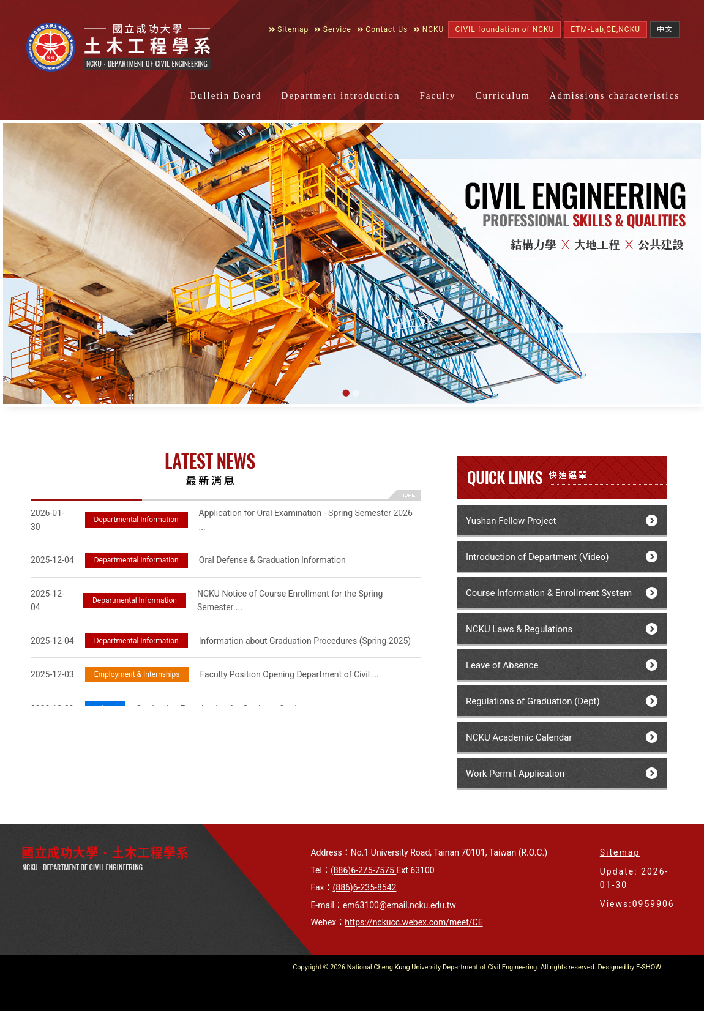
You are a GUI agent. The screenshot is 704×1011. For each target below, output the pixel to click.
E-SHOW (648, 967)
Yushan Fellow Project (511, 520)
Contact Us (382, 29)
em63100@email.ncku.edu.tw (399, 905)
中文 (665, 29)
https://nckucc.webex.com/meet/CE (413, 922)
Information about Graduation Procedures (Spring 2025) (221, 642)
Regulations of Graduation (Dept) (533, 701)
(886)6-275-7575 (363, 870)
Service (332, 29)
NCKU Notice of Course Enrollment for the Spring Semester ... (207, 602)
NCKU (428, 29)
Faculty (437, 95)
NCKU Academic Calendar (519, 737)
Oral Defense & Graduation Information (188, 561)
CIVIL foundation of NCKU (504, 29)
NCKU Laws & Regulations (519, 629)
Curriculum (502, 95)
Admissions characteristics (615, 95)
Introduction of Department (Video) (537, 556)
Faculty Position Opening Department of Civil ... (205, 676)
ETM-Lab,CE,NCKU (605, 29)
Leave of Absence (502, 665)
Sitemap (289, 29)
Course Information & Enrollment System (549, 593)
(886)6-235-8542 (364, 887)
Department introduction (341, 95)
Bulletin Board (226, 95)
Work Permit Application (515, 773)
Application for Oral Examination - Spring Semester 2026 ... (222, 521)
